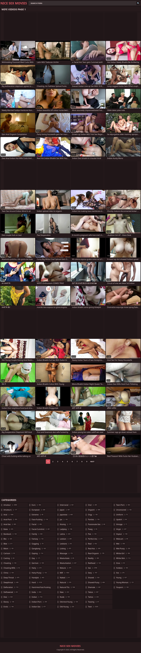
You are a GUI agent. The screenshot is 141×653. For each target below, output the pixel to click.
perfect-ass (95, 538)
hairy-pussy (39, 572)
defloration (11, 587)
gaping (38, 553)
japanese (66, 514)
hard (37, 582)
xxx (120, 572)
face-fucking (40, 519)
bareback (10, 534)
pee (92, 534)
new (64, 592)
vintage (122, 524)
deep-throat (12, 577)
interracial (67, 505)
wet (120, 543)
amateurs (11, 509)
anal (9, 514)
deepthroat (11, 582)
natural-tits (67, 587)
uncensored (124, 509)
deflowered (11, 592)
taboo (93, 592)
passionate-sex (97, 524)
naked (65, 577)
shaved (94, 577)
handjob (38, 577)
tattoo (93, 597)
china (9, 572)
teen (93, 606)
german (38, 563)
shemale (94, 587)
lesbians (66, 543)
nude (65, 597)
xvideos (122, 568)
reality (93, 558)
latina (65, 534)
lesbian (66, 538)
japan (65, 509)
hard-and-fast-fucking (41, 587)
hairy (37, 568)
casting (9, 558)
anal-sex (10, 524)
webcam (122, 538)
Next (92, 461)
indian (37, 597)
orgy (93, 514)
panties (94, 519)
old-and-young (69, 601)
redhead (94, 563)
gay (36, 558)
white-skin (123, 558)
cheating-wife (12, 568)
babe (9, 529)
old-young (67, 606)
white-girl (123, 553)
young (121, 577)
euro (37, 505)
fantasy (38, 538)
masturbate (67, 558)
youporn (122, 587)
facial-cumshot (41, 529)
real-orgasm (96, 553)
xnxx (120, 563)
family (37, 534)
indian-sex (39, 606)
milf (65, 572)
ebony (9, 601)
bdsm (9, 548)
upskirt (121, 519)
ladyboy (66, 529)
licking (65, 548)
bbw (8, 543)
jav (64, 519)
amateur (10, 505)
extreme (38, 514)
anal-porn (11, 519)
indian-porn (39, 601)
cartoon (9, 553)
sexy (93, 572)
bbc (8, 538)
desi (8, 597)
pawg (93, 529)
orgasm (94, 509)
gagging (38, 543)
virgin (121, 529)
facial (37, 524)
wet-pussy (123, 548)
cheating (10, 563)
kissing (66, 524)
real (92, 543)
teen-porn (123, 505)
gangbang (39, 548)
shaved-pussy (96, 582)
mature (66, 568)
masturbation (68, 563)
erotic (9, 606)
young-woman (125, 582)
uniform (122, 514)
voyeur (122, 534)
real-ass (94, 548)
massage (66, 553)
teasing (93, 601)
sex (93, 568)
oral (92, 505)
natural (66, 582)
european (39, 509)
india (37, 592)
